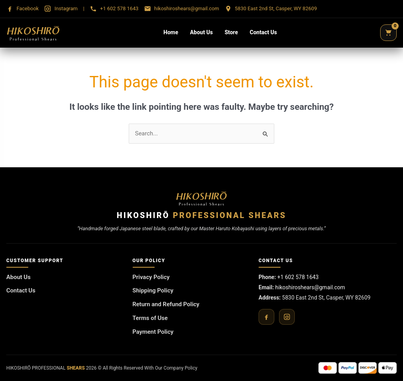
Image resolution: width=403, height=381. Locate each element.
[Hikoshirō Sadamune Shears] (33, 33)
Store (231, 32)
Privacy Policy (151, 277)
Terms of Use (150, 318)
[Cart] (388, 32)
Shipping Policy (153, 290)
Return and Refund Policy (166, 304)
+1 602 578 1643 (298, 277)
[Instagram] (287, 317)
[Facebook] (266, 317)
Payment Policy (153, 331)
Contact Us (263, 32)
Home (170, 32)
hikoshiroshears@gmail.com (310, 287)
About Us (201, 32)
